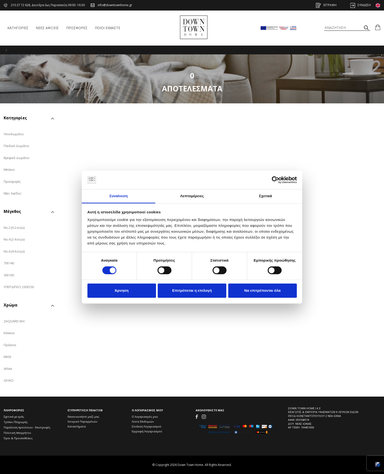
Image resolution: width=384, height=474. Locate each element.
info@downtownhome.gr (111, 5)
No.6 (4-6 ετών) (14, 251)
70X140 (9, 263)
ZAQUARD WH (14, 321)
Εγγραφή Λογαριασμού (147, 431)
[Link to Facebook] (197, 416)
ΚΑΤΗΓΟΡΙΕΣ (17, 27)
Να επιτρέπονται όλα (262, 291)
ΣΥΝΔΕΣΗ (360, 5)
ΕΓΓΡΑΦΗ (326, 5)
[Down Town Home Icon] (194, 27)
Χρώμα (10, 305)
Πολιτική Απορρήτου (17, 433)
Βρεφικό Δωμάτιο (16, 158)
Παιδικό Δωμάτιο (16, 146)
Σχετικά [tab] (265, 196)
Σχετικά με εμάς (14, 416)
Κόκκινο (9, 333)
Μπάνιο (9, 169)
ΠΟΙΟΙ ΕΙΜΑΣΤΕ (107, 27)
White (8, 368)
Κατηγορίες (15, 118)
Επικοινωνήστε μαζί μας (83, 416)
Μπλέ (7, 356)
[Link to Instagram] (204, 416)
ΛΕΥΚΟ (8, 380)
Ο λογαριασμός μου (145, 416)
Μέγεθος (12, 211)
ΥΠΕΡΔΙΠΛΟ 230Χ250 (19, 287)
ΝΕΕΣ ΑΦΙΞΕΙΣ (47, 27)
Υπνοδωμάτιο (14, 134)
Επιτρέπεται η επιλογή (192, 291)
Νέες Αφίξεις (13, 193)
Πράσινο (10, 345)
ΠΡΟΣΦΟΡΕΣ (76, 27)
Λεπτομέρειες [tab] (192, 196)
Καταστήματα (77, 426)
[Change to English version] (377, 5)
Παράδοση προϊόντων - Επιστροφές (27, 427)
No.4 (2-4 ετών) (14, 239)
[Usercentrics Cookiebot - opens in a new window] (275, 179)
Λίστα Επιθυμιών (143, 421)
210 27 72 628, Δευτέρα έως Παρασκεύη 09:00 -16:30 (44, 5)
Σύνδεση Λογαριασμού (146, 426)
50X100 (9, 275)
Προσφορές (12, 181)
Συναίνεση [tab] (118, 196)
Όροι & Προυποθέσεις (18, 438)
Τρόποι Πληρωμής (16, 422)
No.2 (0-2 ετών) (14, 227)
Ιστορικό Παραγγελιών (82, 421)
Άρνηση (122, 291)
